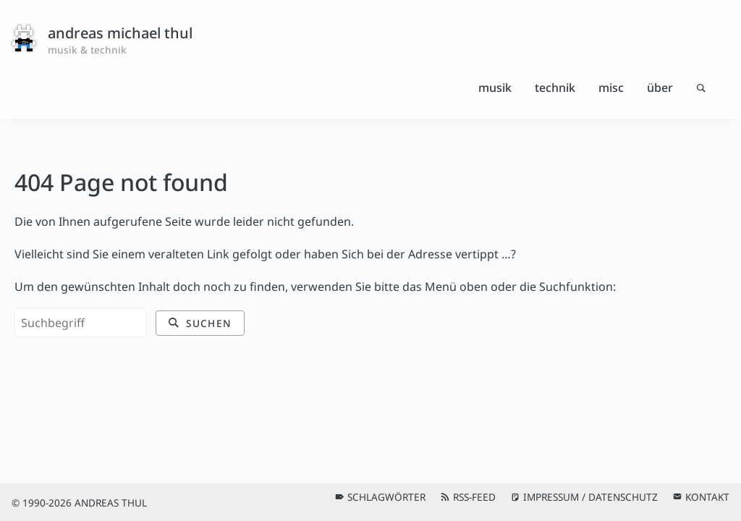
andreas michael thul (120, 33)
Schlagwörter (386, 497)
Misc (611, 88)
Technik (555, 88)
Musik (495, 88)
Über (660, 88)
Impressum (551, 497)
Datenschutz (623, 497)
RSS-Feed (474, 497)
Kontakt (707, 497)
